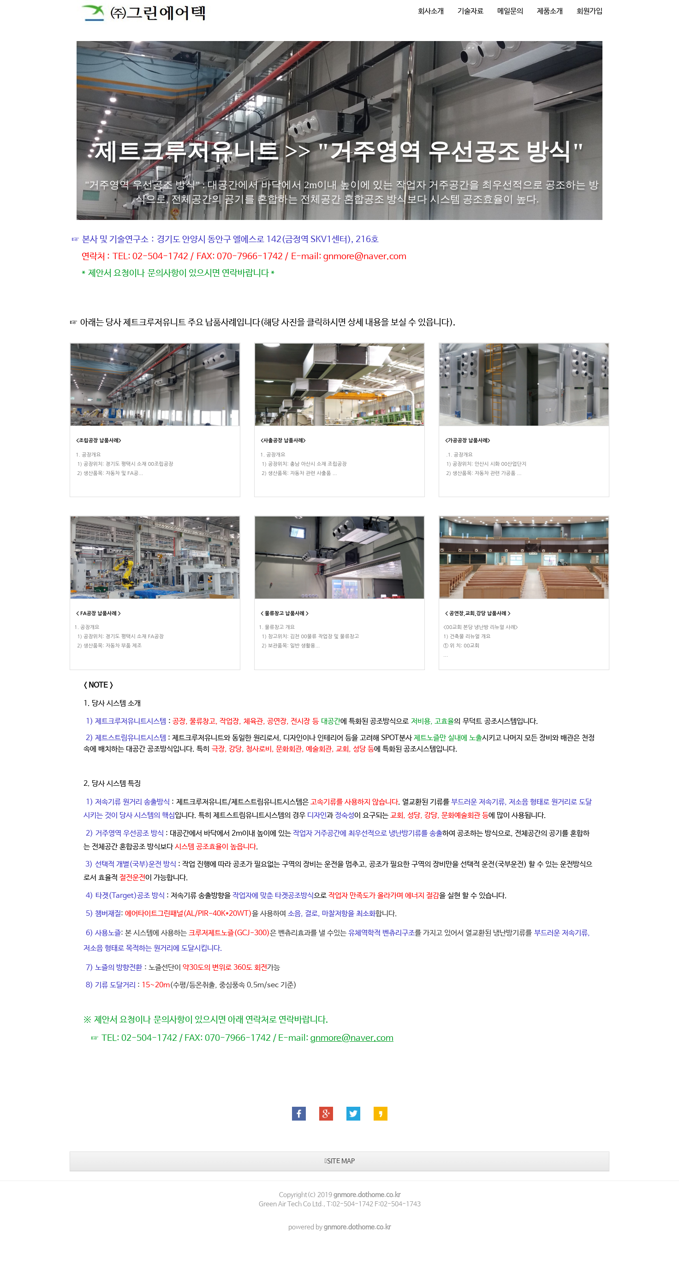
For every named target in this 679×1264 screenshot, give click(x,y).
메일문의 (510, 11)
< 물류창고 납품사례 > (285, 625)
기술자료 (470, 11)
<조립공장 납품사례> (98, 440)
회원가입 (589, 11)
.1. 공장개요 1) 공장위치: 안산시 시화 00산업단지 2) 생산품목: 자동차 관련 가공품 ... (484, 464)
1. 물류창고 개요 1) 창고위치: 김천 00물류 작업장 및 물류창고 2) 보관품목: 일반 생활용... (309, 648)
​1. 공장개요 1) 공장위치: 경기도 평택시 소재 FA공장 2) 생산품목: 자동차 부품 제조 (119, 648)
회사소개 (431, 11)
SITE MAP (339, 1184)
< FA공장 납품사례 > (98, 625)
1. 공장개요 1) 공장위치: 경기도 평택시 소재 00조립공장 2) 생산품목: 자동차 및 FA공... (123, 464)
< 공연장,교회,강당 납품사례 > (478, 625)
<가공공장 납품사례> (467, 440)
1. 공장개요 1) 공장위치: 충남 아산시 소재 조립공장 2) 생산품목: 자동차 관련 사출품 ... (303, 464)
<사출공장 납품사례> (283, 440)
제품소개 (550, 11)
